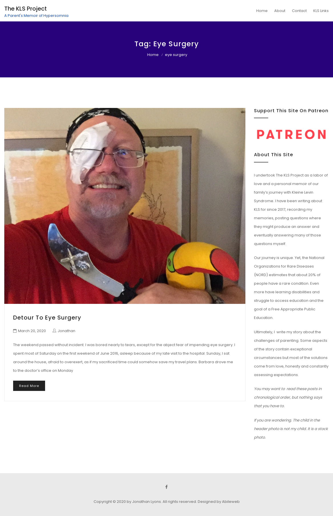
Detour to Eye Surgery (47, 318)
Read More (29, 386)
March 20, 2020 (32, 331)
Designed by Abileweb (219, 501)
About (279, 10)
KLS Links (321, 10)
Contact (299, 10)
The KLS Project (25, 9)
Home (262, 10)
